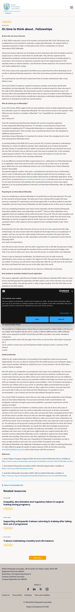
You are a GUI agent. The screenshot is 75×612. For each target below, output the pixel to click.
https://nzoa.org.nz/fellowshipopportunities (17, 468)
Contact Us (6, 595)
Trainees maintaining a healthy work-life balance (28, 541)
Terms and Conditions (42, 595)
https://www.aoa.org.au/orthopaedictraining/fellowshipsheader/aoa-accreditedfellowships (34, 476)
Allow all (61, 319)
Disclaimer (28, 595)
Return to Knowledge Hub (13, 485)
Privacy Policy (17, 595)
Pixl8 (47, 607)
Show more (37, 558)
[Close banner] (72, 291)
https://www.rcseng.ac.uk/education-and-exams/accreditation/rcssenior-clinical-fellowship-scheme (37, 461)
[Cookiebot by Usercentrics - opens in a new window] (60, 291)
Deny (37, 319)
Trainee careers (6, 22)
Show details (64, 313)
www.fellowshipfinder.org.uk (35, 179)
